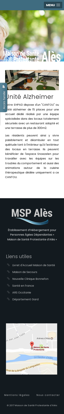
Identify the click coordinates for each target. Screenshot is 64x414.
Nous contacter (48, 395)
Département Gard (25, 299)
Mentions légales (17, 395)
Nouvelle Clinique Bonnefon (30, 279)
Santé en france (23, 286)
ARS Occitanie (21, 292)
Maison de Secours (24, 272)
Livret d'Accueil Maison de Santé (33, 265)
